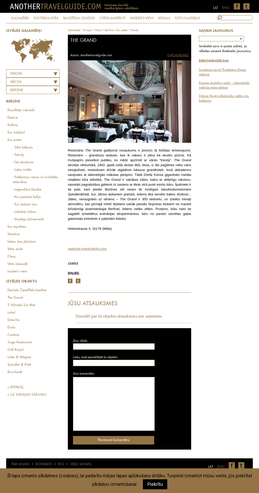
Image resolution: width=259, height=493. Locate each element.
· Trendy (18, 155)
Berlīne (16, 90)
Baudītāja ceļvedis (21, 110)
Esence (12, 118)
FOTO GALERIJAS (187, 18)
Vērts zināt (15, 249)
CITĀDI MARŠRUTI (112, 18)
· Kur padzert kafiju (27, 197)
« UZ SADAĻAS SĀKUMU (27, 395)
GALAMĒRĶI (20, 18)
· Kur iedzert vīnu (25, 204)
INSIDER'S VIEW (141, 18)
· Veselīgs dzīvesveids (28, 219)
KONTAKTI (43, 464)
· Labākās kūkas (24, 212)
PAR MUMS (20, 464)
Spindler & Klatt (19, 365)
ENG (226, 8)
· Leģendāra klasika (27, 190)
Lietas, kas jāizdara (21, 242)
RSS (61, 464)
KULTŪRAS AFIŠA (46, 18)
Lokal (11, 313)
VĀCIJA (16, 82)
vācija (98, 30)
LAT (215, 8)
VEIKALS (164, 18)
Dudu (11, 327)
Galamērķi (74, 30)
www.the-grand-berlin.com (87, 249)
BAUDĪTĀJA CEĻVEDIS (79, 18)
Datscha (13, 320)
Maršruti (13, 234)
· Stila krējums (23, 147)
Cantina (13, 335)
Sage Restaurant (19, 342)
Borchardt (14, 372)
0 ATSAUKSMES (178, 55)
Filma (11, 257)
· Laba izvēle (22, 170)
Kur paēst (14, 140)
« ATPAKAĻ (15, 387)
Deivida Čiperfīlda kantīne (26, 290)
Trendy (135, 30)
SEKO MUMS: (81, 464)
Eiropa (16, 74)
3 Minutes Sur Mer (21, 305)
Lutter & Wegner (19, 357)
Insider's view (17, 271)
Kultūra (12, 125)
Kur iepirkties (16, 227)
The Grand (15, 298)
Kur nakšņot (16, 133)
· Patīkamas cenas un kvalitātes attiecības (35, 179)
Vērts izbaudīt (17, 264)
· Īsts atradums (23, 162)
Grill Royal (15, 350)
